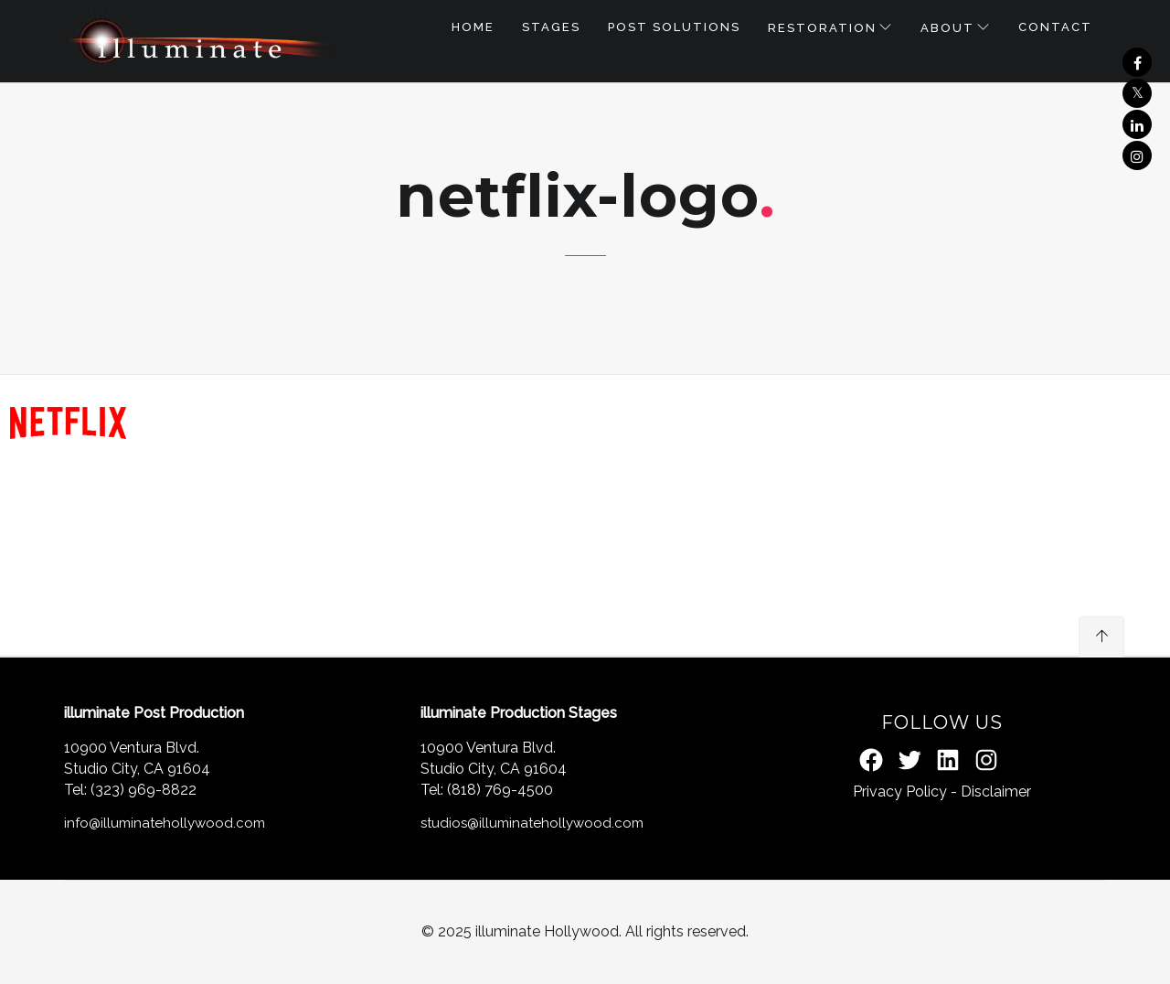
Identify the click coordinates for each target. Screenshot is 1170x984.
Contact (1055, 27)
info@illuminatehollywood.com (164, 823)
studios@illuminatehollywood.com (532, 823)
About (947, 28)
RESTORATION (822, 28)
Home (473, 27)
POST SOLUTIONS (674, 27)
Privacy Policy (900, 791)
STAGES (551, 27)
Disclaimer (996, 791)
